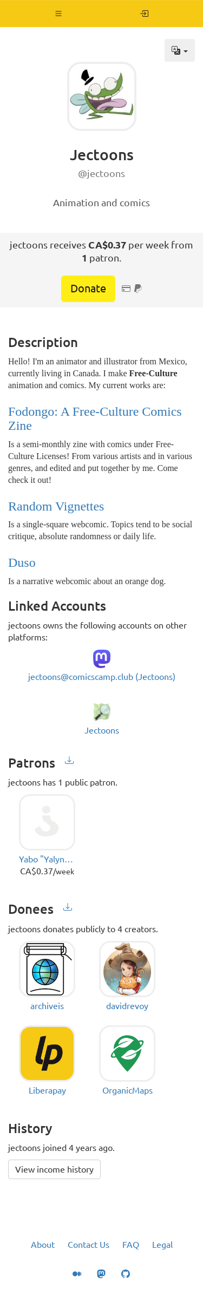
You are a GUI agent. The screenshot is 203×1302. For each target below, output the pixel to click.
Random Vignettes (56, 506)
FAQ (130, 1244)
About (43, 1244)
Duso (22, 562)
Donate (88, 288)
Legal (162, 1244)
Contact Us (88, 1244)
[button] (58, 13)
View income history (54, 1169)
